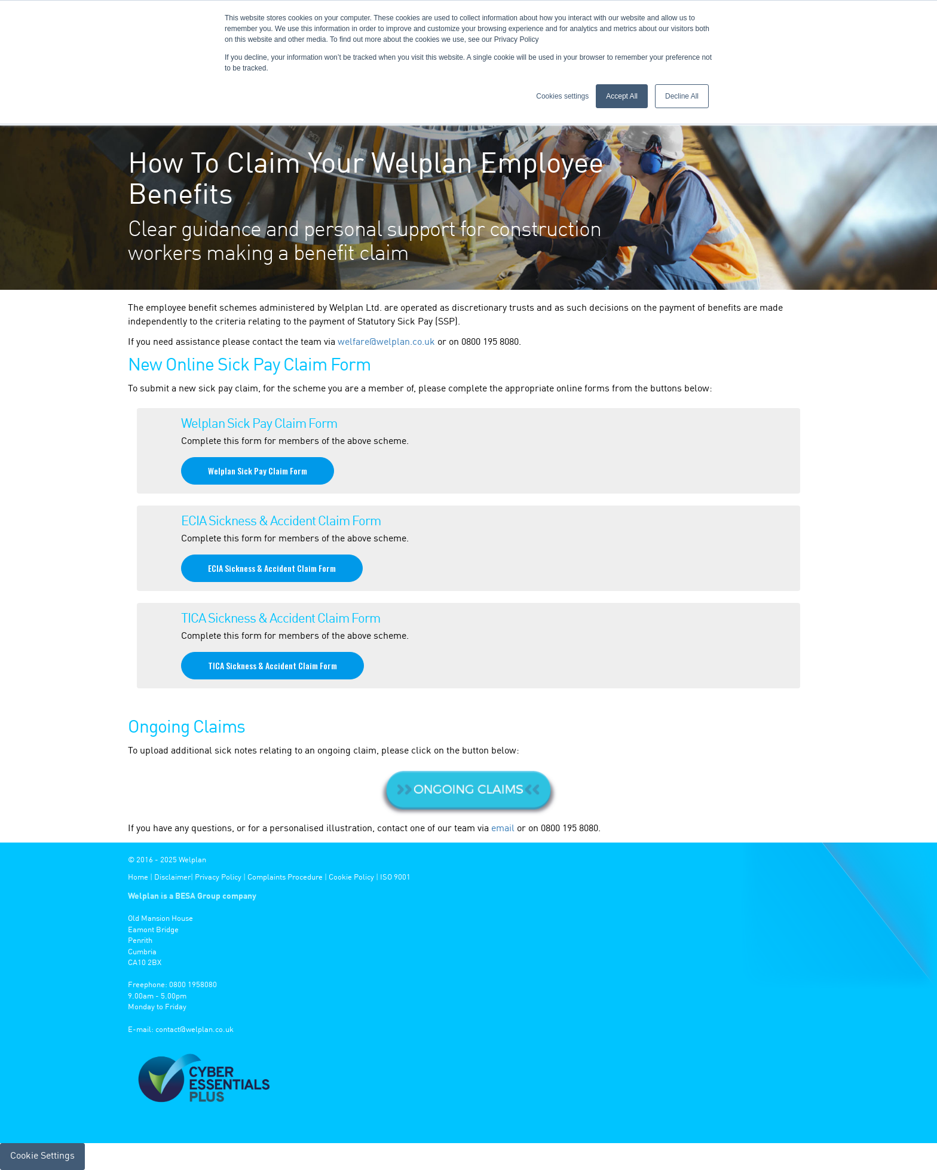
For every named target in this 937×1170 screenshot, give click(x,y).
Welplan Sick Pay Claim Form (257, 470)
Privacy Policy (218, 877)
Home (138, 877)
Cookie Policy (351, 877)
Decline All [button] (682, 96)
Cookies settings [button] (562, 96)
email (503, 829)
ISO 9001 (395, 877)
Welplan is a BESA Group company (192, 896)
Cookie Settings (42, 1156)
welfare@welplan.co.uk (386, 342)
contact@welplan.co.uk (194, 1030)
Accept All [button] (622, 96)
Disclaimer (172, 877)
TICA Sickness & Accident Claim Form (272, 665)
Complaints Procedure (285, 877)
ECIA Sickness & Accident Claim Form (272, 568)
